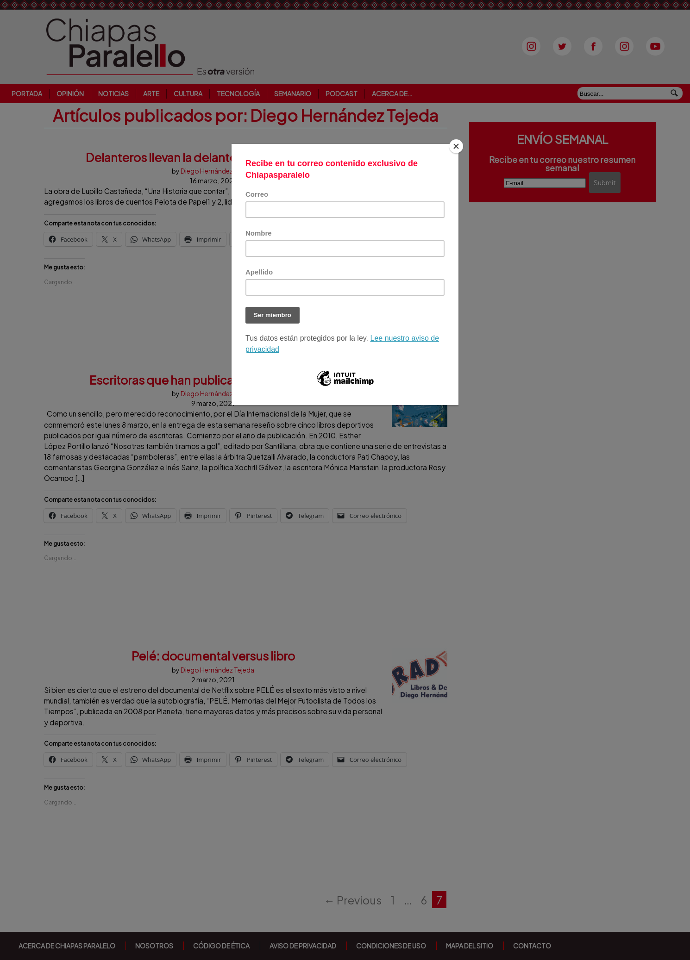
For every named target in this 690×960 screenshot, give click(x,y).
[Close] (456, 146)
